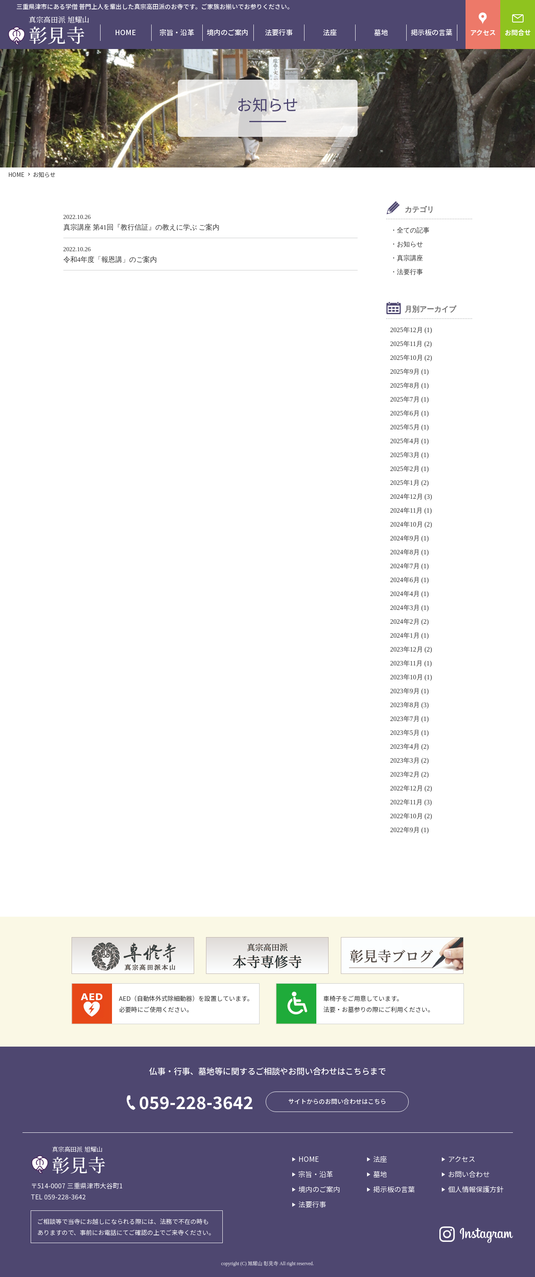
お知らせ (410, 244)
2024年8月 (405, 552)
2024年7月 (405, 566)
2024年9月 (405, 538)
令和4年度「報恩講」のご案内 (110, 259)
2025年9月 (405, 371)
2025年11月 (406, 343)
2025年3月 (405, 454)
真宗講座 (410, 258)
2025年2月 (405, 468)
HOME (125, 32)
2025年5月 (405, 427)
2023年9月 (405, 691)
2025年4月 (405, 441)
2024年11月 (406, 510)
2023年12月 (406, 649)
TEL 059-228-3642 (58, 1196)
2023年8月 (405, 704)
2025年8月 (405, 385)
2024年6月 (405, 579)
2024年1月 (405, 635)
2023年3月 (405, 760)
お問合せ (518, 33)
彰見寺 (57, 32)
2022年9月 (405, 829)
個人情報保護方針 (476, 1189)
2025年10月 (406, 357)
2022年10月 (406, 816)
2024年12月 (406, 496)
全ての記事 (413, 230)
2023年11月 (406, 663)
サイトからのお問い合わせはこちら (337, 1101)
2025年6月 (405, 413)
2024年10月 (406, 524)
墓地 (381, 32)
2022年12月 (406, 788)
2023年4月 (405, 746)
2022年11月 (406, 802)
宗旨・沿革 (176, 32)
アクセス (483, 33)
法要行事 (279, 32)
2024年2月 (405, 621)
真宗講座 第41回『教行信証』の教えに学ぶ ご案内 (141, 227)
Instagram (476, 1234)
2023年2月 (405, 774)
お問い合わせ (469, 1174)
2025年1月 (405, 482)
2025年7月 (405, 399)
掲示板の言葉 (431, 32)
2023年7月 (405, 718)
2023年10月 (406, 677)
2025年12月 (406, 329)
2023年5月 (405, 732)
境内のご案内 (227, 32)
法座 (330, 32)
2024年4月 (405, 593)
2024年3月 (405, 607)
